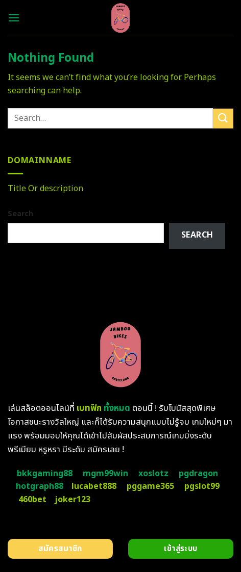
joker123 (72, 499)
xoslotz (153, 473)
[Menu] (14, 17)
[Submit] (223, 118)
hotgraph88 (39, 486)
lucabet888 (93, 486)
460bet (32, 499)
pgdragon (198, 473)
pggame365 (150, 486)
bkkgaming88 (45, 473)
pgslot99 (202, 486)
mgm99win (105, 473)
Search (20, 214)
